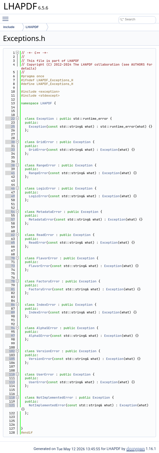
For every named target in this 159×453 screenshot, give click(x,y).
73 (10, 266)
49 (10, 196)
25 (10, 126)
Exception (45, 118)
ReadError (45, 235)
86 (10, 304)
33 (10, 150)
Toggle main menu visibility (6, 16)
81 (10, 289)
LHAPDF (46, 103)
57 (10, 219)
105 (10, 359)
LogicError (46, 188)
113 (10, 382)
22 (10, 118)
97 (10, 336)
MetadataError (48, 212)
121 (10, 405)
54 (10, 212)
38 (10, 165)
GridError (45, 142)
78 (10, 281)
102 (10, 351)
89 (10, 312)
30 (10, 142)
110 (10, 374)
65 (10, 242)
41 (10, 173)
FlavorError (47, 258)
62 (10, 235)
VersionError (48, 351)
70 (10, 258)
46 (10, 188)
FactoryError (48, 281)
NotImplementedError (54, 397)
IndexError (46, 304)
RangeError (46, 165)
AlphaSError (47, 328)
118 (10, 397)
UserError (45, 374)
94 (10, 328)
